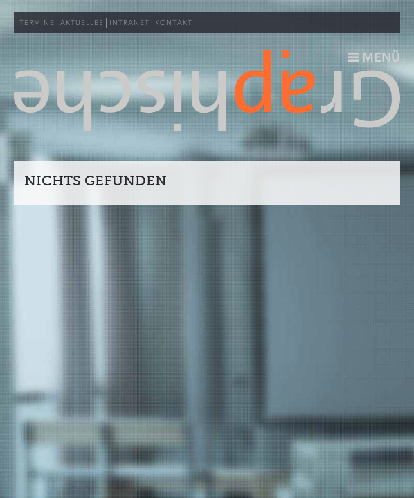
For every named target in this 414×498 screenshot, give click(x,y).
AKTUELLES (82, 23)
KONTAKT (173, 23)
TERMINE (37, 23)
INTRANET (129, 23)
